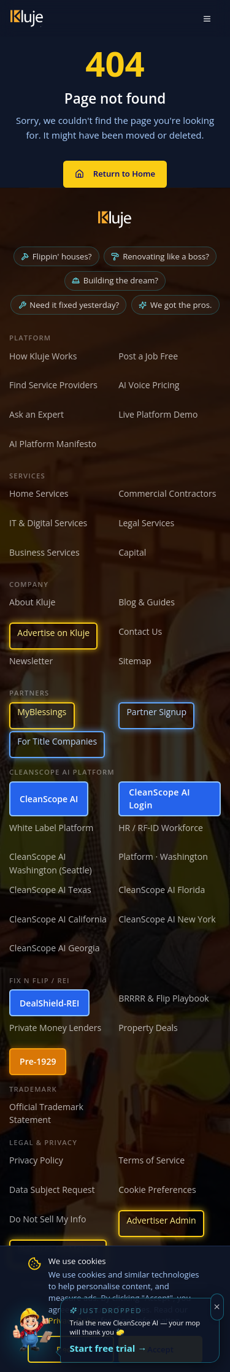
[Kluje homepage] (114, 219)
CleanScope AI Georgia (54, 948)
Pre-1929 (38, 1061)
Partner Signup (156, 712)
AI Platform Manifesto (52, 444)
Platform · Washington (163, 856)
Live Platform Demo (157, 414)
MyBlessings (41, 712)
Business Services (44, 552)
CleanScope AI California (58, 919)
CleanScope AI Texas (50, 889)
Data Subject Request (52, 1189)
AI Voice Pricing (148, 385)
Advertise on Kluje (53, 632)
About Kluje (32, 602)
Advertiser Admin (161, 1220)
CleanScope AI (49, 799)
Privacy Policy (36, 1160)
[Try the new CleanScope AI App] (32, 1340)
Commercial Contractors (167, 493)
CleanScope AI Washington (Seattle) (50, 863)
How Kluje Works (43, 356)
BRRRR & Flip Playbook (163, 998)
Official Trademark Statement (46, 1113)
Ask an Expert (36, 414)
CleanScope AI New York (167, 919)
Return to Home (115, 173)
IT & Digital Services (48, 523)
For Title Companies (57, 741)
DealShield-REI (49, 1003)
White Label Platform (51, 828)
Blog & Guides (146, 602)
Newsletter (31, 661)
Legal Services (146, 523)
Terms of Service (151, 1160)
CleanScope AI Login (159, 798)
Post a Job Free (148, 356)
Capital (132, 552)
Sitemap (134, 661)
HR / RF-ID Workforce (160, 828)
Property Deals (148, 1027)
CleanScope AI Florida (161, 889)
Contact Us (140, 631)
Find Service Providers (53, 385)
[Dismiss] (217, 1306)
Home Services (39, 493)
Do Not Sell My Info (47, 1219)
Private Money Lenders (55, 1027)
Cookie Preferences (157, 1189)
